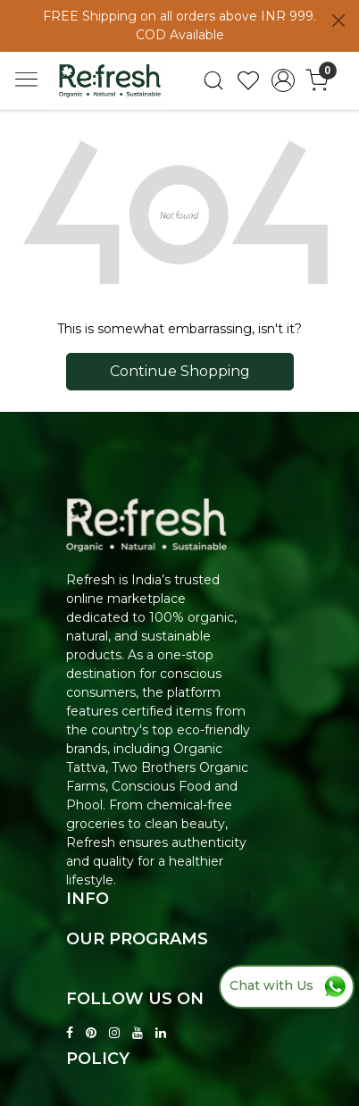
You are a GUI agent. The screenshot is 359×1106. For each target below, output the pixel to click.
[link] (213, 80)
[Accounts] (282, 80)
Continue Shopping (180, 371)
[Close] (338, 20)
